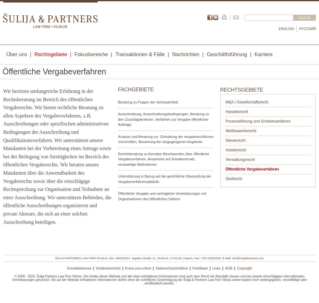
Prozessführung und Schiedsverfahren (258, 121)
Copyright (244, 268)
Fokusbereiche (91, 54)
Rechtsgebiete (50, 54)
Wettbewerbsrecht (241, 131)
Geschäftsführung (227, 54)
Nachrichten (185, 54)
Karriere (264, 54)
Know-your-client (138, 268)
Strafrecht (234, 179)
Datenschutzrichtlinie (172, 268)
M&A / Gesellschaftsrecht (247, 102)
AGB (228, 268)
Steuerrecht (235, 140)
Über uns (16, 54)
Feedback (200, 268)
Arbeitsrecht (236, 150)
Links (216, 268)
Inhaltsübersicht (108, 268)
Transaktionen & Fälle (140, 54)
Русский (307, 29)
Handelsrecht (237, 112)
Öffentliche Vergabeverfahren (252, 169)
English (286, 29)
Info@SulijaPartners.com (248, 258)
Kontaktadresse (79, 268)
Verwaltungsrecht (240, 159)
